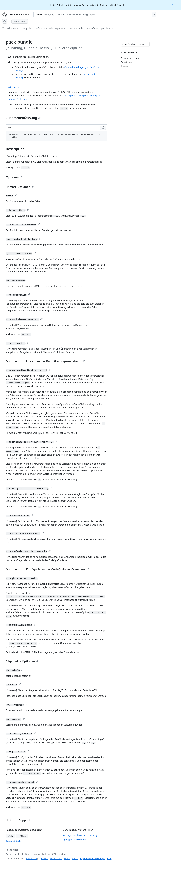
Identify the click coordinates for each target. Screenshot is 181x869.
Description (17, 149)
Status (67, 858)
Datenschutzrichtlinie (14, 841)
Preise (75, 858)
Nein (22, 836)
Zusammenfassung (23, 117)
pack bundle (107, 28)
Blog (109, 858)
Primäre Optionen (20, 187)
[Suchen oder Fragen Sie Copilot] (111, 14)
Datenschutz (56, 858)
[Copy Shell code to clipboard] (103, 128)
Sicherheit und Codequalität (20, 28)
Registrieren (19, 21)
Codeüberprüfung (56, 28)
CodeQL (71, 28)
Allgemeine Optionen (22, 661)
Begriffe (44, 858)
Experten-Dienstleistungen (92, 858)
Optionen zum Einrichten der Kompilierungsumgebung (45, 361)
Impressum (31, 858)
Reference (40, 28)
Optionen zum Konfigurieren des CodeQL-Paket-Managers (47, 569)
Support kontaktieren (74, 839)
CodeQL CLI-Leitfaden (88, 28)
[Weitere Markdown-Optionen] (147, 44)
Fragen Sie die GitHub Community (80, 835)
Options (14, 177)
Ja (10, 836)
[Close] (173, 4)
